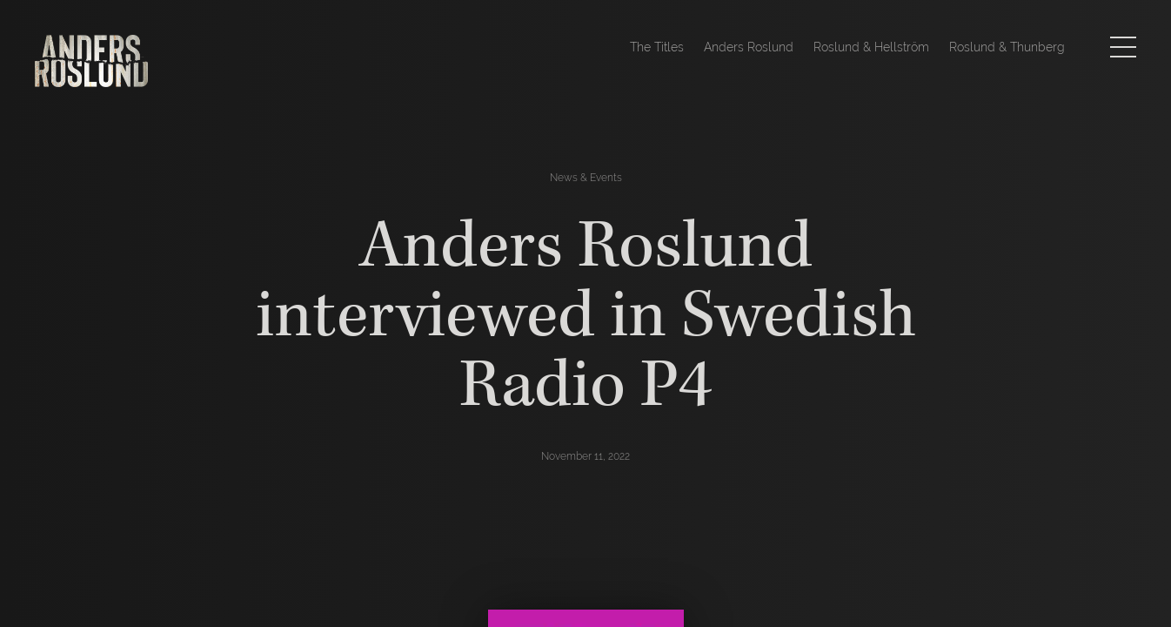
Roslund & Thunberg (1007, 47)
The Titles (657, 47)
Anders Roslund (748, 47)
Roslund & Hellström (871, 47)
